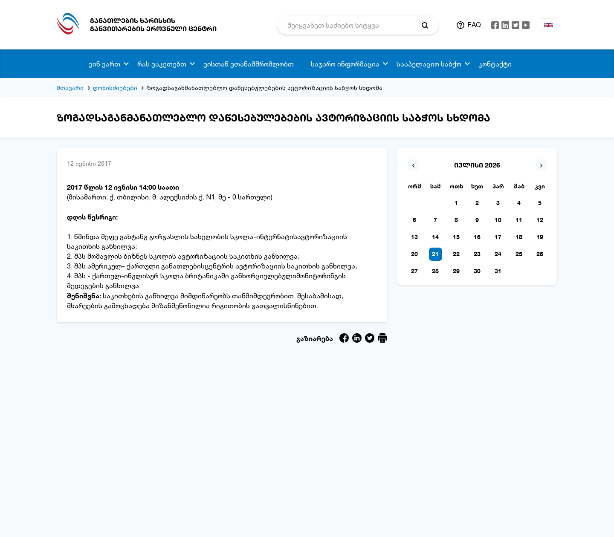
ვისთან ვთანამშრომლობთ (248, 64)
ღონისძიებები (115, 87)
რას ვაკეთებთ (161, 64)
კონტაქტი (495, 64)
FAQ (474, 24)
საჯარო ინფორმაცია (345, 64)
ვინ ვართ (104, 64)
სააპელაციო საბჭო (429, 64)
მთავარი (70, 87)
